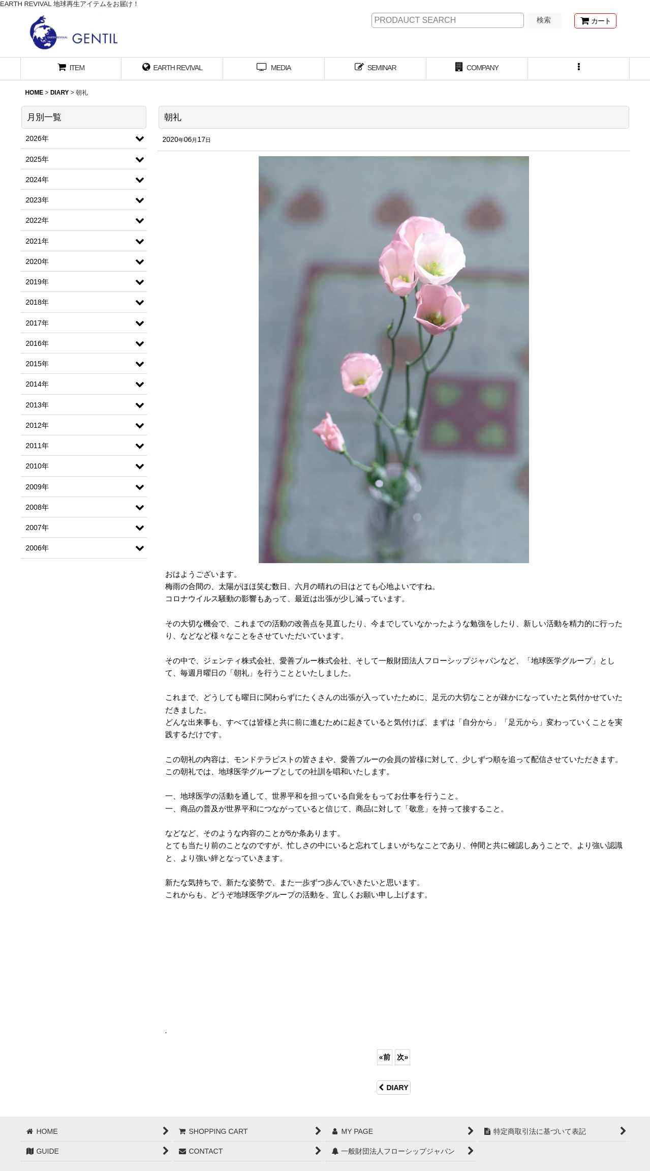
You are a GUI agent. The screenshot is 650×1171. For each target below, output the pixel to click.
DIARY (393, 1088)
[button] (579, 68)
